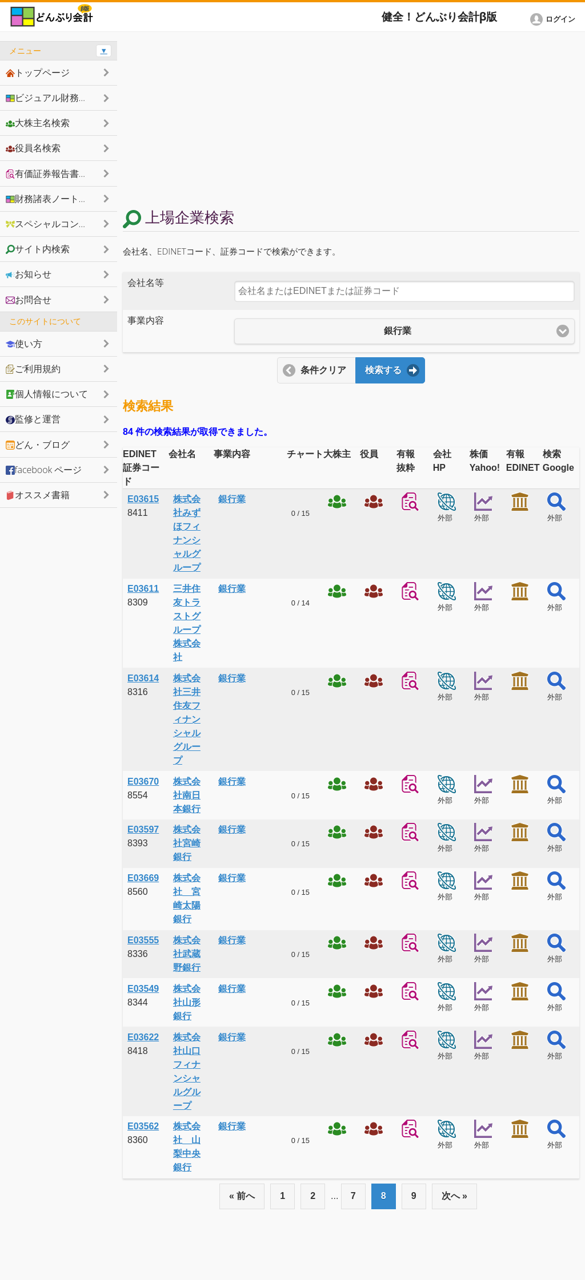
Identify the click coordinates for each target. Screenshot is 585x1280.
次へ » (454, 1196)
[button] (554, 19)
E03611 (143, 588)
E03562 (143, 1126)
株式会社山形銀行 (187, 1002)
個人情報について (47, 393)
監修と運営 (33, 419)
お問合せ (28, 299)
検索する (383, 370)
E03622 (143, 1037)
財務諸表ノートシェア (56, 198)
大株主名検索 (38, 122)
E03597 (143, 829)
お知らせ (28, 274)
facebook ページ (44, 469)
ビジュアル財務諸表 (51, 97)
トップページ (38, 72)
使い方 (24, 343)
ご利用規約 (33, 368)
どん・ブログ (38, 444)
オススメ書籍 (38, 494)
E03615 (143, 499)
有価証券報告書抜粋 (51, 173)
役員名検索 (33, 148)
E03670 (143, 781)
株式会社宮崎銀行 (187, 843)
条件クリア (323, 370)
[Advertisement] (351, 121)
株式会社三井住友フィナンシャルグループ (187, 719)
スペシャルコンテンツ (56, 223)
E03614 (143, 678)
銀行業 (232, 499)
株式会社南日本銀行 (187, 795)
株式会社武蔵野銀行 (187, 953)
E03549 (143, 989)
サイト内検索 (38, 249)
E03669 (143, 878)
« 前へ (242, 1196)
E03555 (143, 940)
